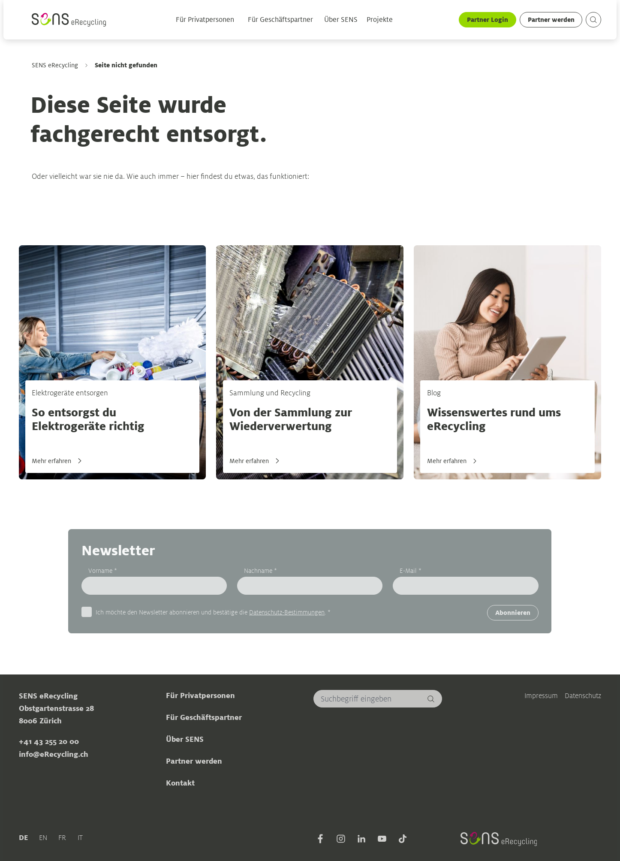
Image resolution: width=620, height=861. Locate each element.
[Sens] (70, 20)
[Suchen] (431, 698)
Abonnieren (512, 612)
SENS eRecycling (55, 65)
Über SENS (341, 19)
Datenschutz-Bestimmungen (287, 612)
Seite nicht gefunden (126, 65)
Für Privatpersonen (205, 19)
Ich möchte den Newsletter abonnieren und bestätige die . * (213, 612)
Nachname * (260, 570)
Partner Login (487, 19)
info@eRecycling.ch (53, 754)
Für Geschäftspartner (280, 19)
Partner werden (551, 19)
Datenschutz (583, 695)
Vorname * (102, 570)
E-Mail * (411, 570)
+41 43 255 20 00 (49, 742)
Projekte (380, 19)
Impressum (541, 695)
